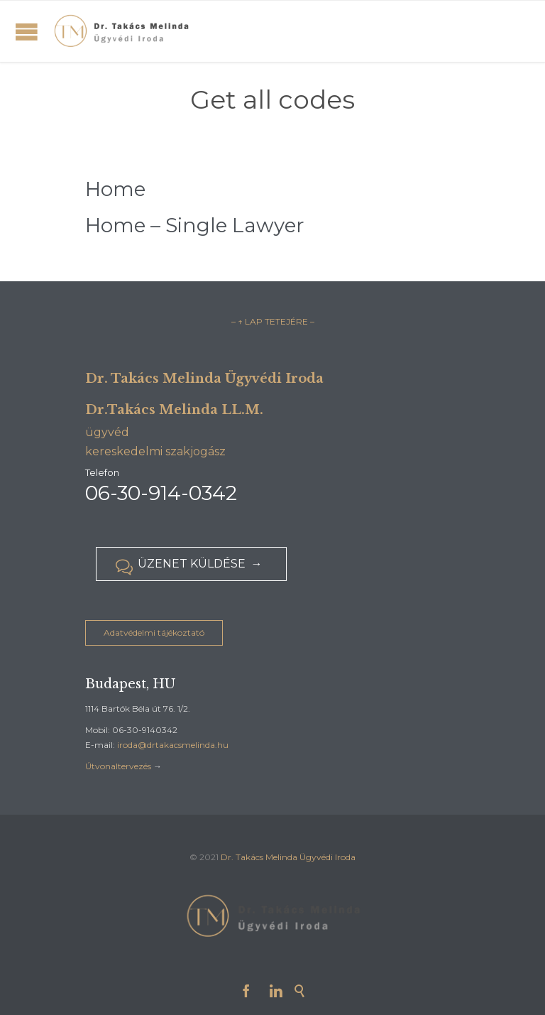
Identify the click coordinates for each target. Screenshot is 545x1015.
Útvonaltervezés (118, 766)
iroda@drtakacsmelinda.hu (173, 744)
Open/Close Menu (26, 31)
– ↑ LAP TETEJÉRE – (272, 321)
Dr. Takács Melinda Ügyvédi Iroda (288, 857)
